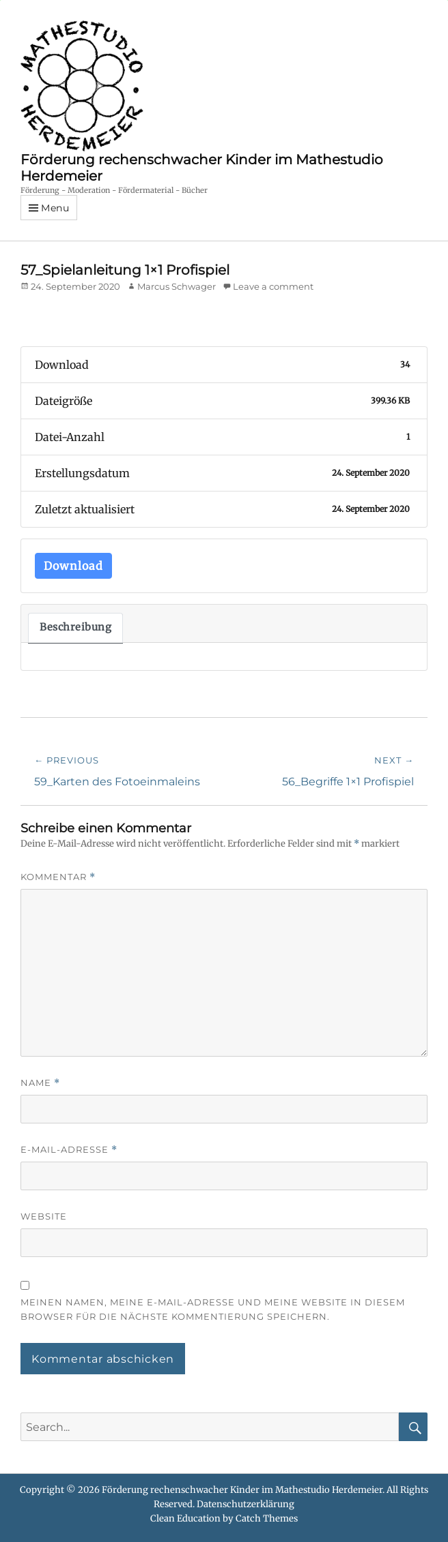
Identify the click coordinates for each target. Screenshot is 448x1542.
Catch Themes (267, 1518)
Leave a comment (273, 286)
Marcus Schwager (176, 286)
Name (40, 1083)
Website (43, 1216)
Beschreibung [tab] (75, 627)
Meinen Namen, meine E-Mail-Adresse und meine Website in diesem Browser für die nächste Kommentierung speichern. (212, 1309)
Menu (55, 208)
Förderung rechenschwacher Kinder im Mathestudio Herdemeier (242, 1490)
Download (73, 566)
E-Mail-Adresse (68, 1149)
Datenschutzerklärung (245, 1504)
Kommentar (58, 877)
